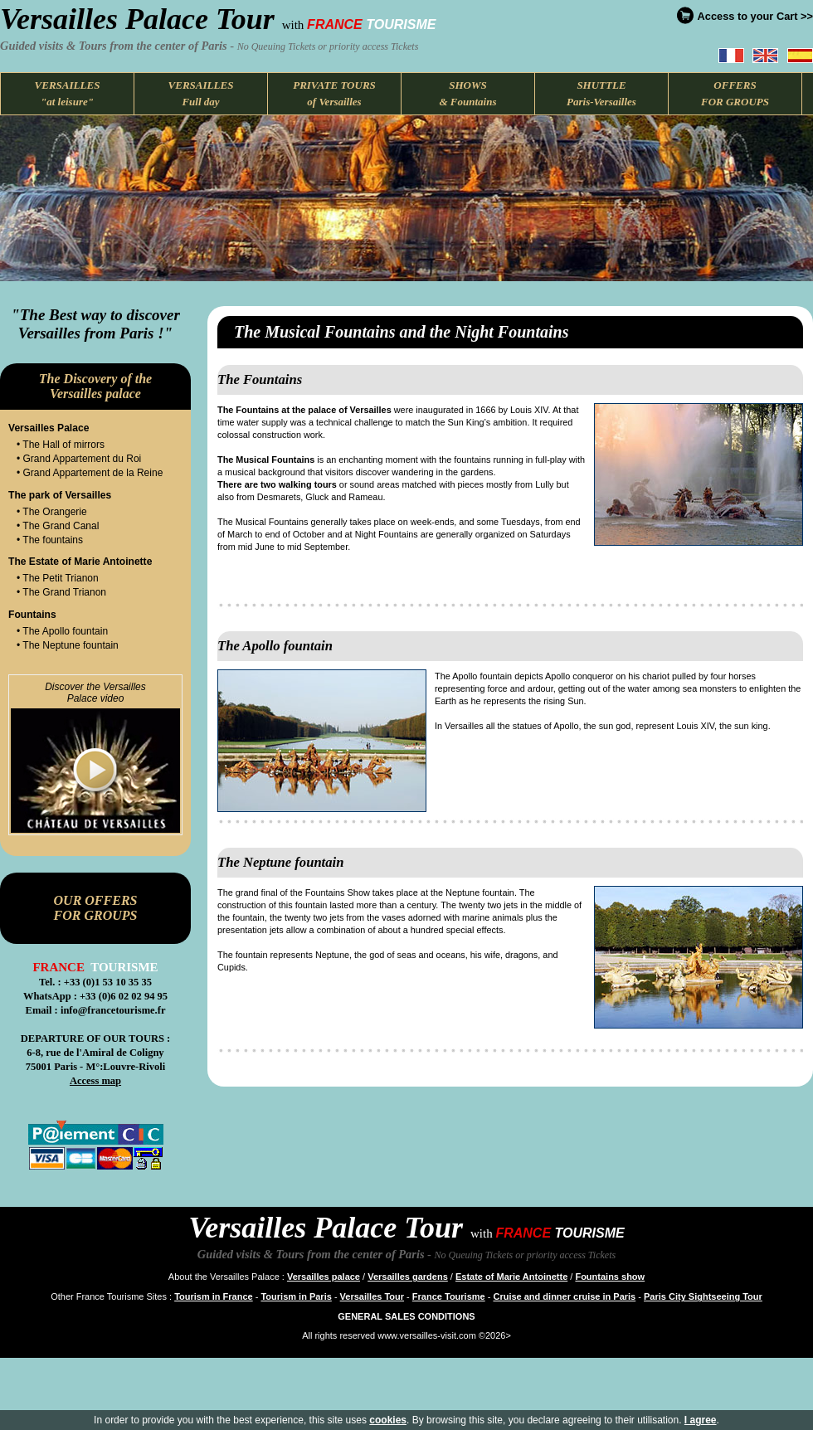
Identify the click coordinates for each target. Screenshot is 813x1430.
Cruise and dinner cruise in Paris (564, 1296)
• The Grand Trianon (61, 592)
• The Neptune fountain (68, 645)
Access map (95, 1081)
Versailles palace (323, 1277)
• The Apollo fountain (62, 631)
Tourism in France (213, 1296)
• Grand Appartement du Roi (79, 459)
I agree (700, 1420)
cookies (387, 1420)
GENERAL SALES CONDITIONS (406, 1316)
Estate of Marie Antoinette (511, 1277)
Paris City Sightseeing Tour (703, 1296)
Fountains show (610, 1277)
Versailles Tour (372, 1296)
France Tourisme (448, 1296)
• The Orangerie (52, 512)
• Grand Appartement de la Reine (90, 473)
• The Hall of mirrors (61, 444)
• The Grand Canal (58, 526)
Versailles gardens (408, 1277)
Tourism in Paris (295, 1296)
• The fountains (50, 540)
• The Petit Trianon (58, 578)
